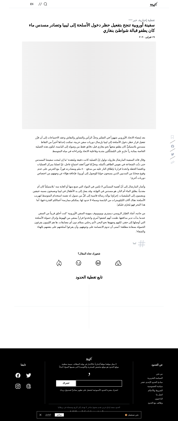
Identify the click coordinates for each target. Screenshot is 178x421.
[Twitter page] (28, 375)
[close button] (40, 415)
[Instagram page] (17, 386)
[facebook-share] (172, 146)
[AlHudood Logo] (154, 5)
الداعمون (159, 398)
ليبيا (134, 243)
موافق (59, 415)
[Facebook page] (17, 375)
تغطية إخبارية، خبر (144, 20)
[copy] (172, 162)
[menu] (40, 5)
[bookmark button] (172, 137)
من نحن (159, 374)
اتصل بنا (159, 394)
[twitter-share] (172, 154)
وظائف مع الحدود (155, 403)
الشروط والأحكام (155, 390)
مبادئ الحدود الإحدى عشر (152, 382)
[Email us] (28, 386)
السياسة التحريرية (155, 378)
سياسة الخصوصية (155, 386)
